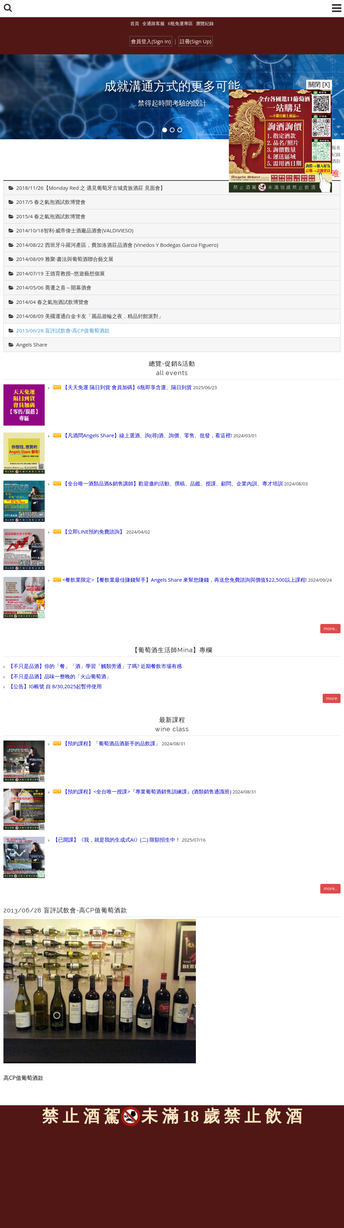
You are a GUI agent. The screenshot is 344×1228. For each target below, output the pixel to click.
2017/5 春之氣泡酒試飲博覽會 (51, 201)
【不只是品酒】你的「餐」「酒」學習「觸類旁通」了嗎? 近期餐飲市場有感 (94, 665)
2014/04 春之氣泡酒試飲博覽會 (52, 301)
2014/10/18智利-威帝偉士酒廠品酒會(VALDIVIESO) (74, 230)
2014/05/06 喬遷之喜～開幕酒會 (53, 287)
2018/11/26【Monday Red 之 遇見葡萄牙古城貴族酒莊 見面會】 (90, 187)
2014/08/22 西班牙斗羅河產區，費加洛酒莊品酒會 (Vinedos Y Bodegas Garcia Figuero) (117, 244)
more (331, 698)
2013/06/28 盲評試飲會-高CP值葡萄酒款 (63, 330)
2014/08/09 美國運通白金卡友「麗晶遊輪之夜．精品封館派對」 (90, 316)
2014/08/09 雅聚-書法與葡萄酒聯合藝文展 (64, 258)
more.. (330, 628)
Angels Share (31, 344)
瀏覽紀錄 (205, 23)
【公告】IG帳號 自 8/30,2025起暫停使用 (54, 686)
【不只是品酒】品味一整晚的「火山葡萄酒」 (59, 676)
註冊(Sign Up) (195, 41)
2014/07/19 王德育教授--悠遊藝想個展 (60, 273)
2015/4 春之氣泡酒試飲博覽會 (51, 216)
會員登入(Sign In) (151, 41)
